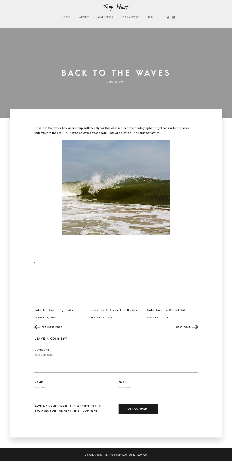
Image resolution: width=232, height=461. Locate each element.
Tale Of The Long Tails (53, 310)
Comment (116, 360)
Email (158, 385)
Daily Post (130, 17)
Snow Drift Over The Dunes (114, 310)
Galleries (105, 17)
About (84, 17)
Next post (183, 327)
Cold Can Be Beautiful (166, 310)
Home (65, 17)
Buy (151, 17)
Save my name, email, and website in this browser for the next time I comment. (68, 408)
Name (74, 385)
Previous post (52, 327)
